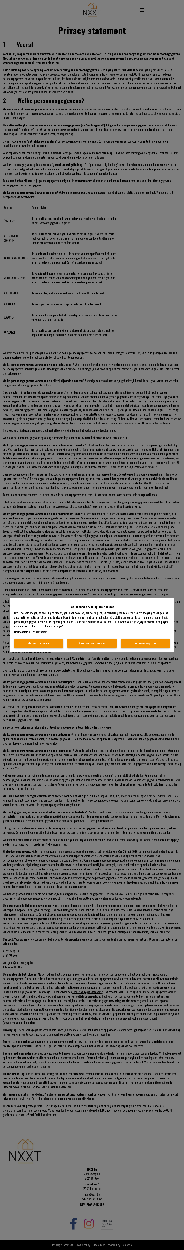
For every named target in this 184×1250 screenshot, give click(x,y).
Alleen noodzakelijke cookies (92, 643)
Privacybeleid (39, 632)
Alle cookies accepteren (38, 643)
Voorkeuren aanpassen (145, 643)
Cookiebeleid (21, 632)
